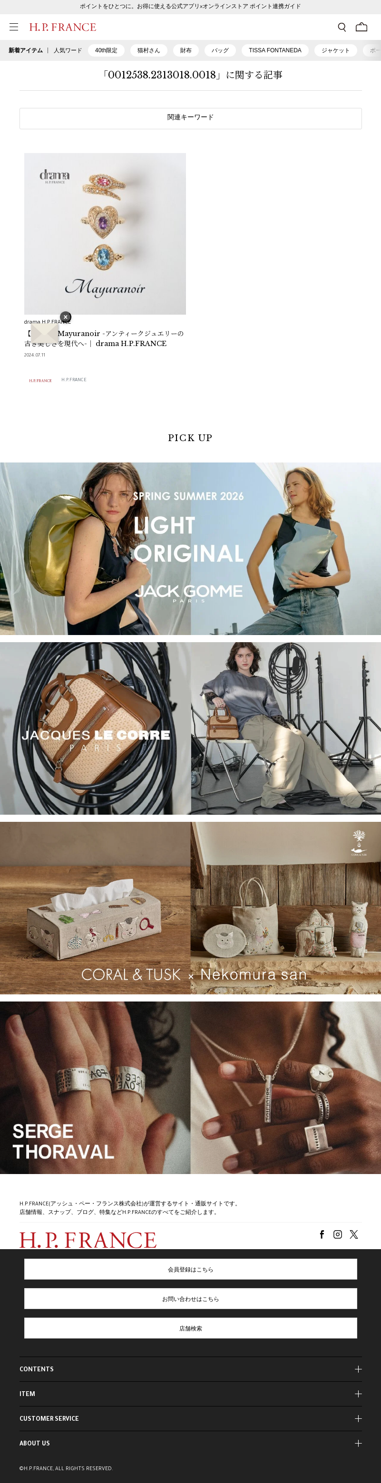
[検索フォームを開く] (342, 27)
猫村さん (148, 50)
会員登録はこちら (191, 1270)
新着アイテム (26, 50)
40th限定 (106, 50)
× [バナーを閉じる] (66, 318)
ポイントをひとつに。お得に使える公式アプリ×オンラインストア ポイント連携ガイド (190, 7)
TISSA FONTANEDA (275, 50)
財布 (186, 50)
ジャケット (336, 50)
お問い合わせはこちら (190, 1300)
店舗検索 (190, 1329)
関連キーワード (190, 118)
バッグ (220, 50)
